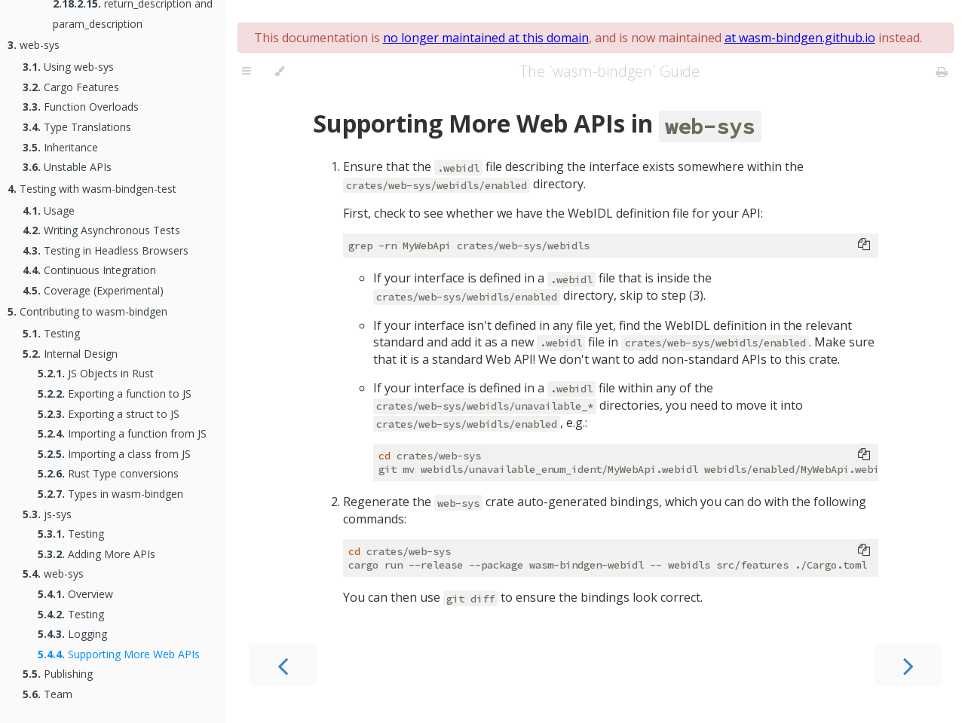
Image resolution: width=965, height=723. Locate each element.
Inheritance (60, 147)
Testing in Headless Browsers (105, 250)
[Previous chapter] (283, 664)
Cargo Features (71, 87)
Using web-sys (68, 66)
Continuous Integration (89, 270)
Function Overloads (81, 106)
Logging (72, 634)
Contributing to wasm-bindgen (87, 311)
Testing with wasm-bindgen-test (92, 189)
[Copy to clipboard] (864, 245)
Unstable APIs (67, 167)
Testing (51, 333)
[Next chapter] (908, 664)
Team (47, 694)
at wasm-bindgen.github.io (800, 37)
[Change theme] (279, 71)
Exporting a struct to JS (108, 414)
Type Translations (77, 127)
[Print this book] (942, 71)
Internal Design (70, 353)
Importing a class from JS (114, 454)
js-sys (47, 514)
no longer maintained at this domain (486, 37)
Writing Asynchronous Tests (101, 230)
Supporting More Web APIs (119, 654)
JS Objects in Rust (96, 373)
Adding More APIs (96, 554)
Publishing (58, 674)
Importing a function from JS (122, 433)
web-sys (34, 45)
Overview (75, 594)
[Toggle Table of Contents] (246, 71)
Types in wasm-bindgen (110, 494)
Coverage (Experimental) (93, 290)
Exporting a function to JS (114, 393)
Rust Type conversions (108, 473)
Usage (49, 210)
